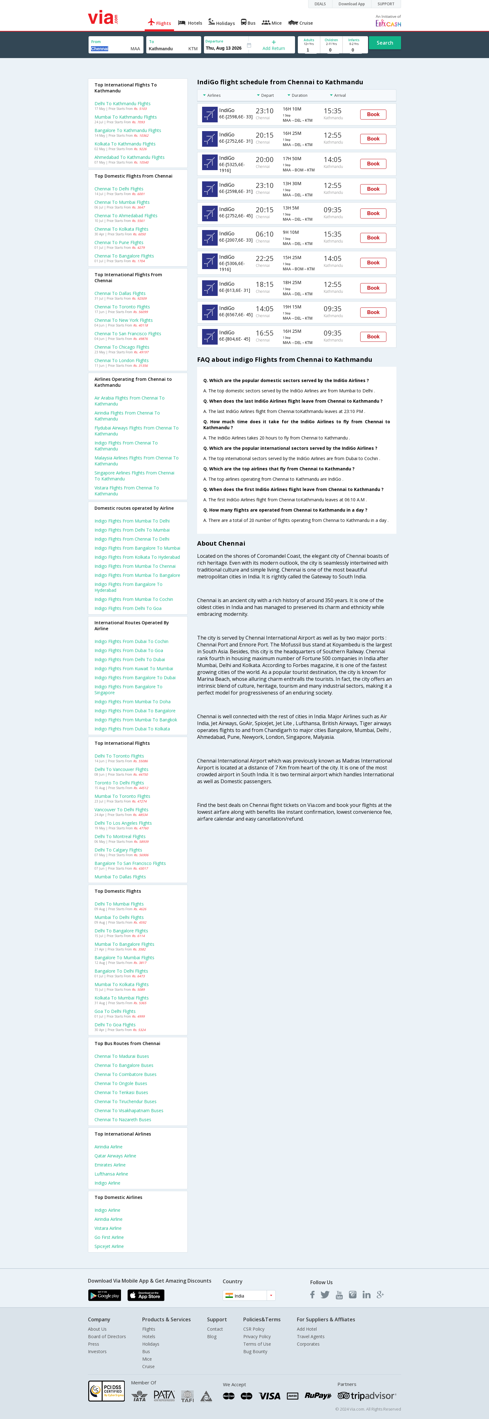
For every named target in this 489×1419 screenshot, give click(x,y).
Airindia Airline (108, 1147)
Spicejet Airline (109, 1246)
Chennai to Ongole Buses (120, 1083)
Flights (148, 1329)
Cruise (148, 1366)
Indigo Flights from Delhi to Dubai (129, 659)
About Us (97, 1329)
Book (373, 114)
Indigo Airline (107, 1183)
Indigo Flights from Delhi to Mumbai (132, 530)
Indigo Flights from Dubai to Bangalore (135, 711)
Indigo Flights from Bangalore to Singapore (128, 689)
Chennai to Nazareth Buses (122, 1119)
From (96, 41)
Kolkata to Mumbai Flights (121, 998)
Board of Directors (107, 1336)
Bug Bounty (255, 1351)
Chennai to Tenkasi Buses (121, 1092)
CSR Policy (253, 1329)
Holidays (150, 1344)
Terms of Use (257, 1344)
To (151, 41)
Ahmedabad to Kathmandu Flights (129, 157)
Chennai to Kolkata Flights (121, 229)
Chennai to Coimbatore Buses (125, 1074)
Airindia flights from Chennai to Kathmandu (127, 416)
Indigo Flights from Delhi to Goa (128, 608)
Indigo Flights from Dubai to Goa (128, 650)
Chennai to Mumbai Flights (122, 202)
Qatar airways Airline (115, 1156)
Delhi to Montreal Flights (120, 836)
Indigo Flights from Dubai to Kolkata (132, 729)
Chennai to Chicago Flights (121, 347)
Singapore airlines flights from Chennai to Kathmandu (134, 476)
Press (93, 1344)
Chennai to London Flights (121, 360)
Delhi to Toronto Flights (119, 756)
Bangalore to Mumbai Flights (124, 957)
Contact (215, 1329)
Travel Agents (311, 1336)
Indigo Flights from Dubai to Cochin (131, 641)
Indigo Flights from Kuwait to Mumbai (133, 668)
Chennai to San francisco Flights (127, 333)
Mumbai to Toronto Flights (122, 796)
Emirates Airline (110, 1165)
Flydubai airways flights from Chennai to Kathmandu (136, 431)
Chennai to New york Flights (123, 320)
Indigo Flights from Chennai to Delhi (131, 539)
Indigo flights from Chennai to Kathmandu (126, 446)
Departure (214, 41)
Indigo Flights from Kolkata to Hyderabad (137, 557)
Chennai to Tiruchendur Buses (125, 1101)
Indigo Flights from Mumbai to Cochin (133, 599)
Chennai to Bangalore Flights (124, 256)
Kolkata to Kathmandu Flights (125, 144)
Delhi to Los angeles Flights (123, 823)
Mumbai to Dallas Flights (120, 877)
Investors (97, 1351)
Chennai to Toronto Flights (122, 307)
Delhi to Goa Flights (115, 1025)
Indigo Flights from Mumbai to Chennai (135, 566)
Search (385, 42)
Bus (146, 1351)
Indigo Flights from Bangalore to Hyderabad (128, 587)
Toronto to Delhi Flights (119, 783)
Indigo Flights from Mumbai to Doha (132, 702)
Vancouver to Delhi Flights (121, 810)
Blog (211, 1336)
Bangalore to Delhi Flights (121, 971)
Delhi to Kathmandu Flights (122, 103)
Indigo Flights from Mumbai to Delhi (132, 521)
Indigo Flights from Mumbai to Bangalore (137, 575)
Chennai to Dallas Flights (120, 293)
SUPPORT (386, 4)
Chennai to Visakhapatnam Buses (128, 1110)
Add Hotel (307, 1329)
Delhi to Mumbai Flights (119, 904)
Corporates (308, 1344)
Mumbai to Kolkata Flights (121, 984)
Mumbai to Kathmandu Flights (125, 117)
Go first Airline (109, 1237)
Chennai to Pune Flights (118, 242)
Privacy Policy (257, 1336)
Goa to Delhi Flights (115, 1011)
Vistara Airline (108, 1228)
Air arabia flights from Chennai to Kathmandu (129, 401)
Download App (352, 4)
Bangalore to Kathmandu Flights (127, 130)
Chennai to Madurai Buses (121, 1056)
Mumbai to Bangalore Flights (124, 944)
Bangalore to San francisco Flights (130, 863)
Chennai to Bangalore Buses (123, 1065)
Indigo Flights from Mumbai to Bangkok (135, 720)
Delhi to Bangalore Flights (121, 931)
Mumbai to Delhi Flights (119, 917)
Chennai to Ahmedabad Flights (125, 215)
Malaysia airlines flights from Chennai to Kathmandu (136, 461)
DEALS (320, 4)
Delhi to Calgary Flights (118, 850)
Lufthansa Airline (111, 1174)
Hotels (148, 1336)
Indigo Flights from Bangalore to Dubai (135, 677)
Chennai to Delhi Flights (118, 189)
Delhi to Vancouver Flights (121, 769)
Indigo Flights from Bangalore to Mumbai (137, 548)
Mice (147, 1359)
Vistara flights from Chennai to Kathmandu (126, 491)
